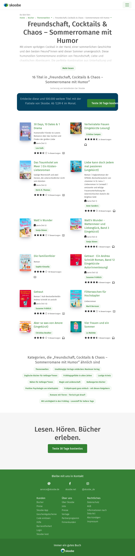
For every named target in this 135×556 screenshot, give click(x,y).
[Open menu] (127, 5)
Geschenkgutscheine (46, 514)
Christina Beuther (43, 333)
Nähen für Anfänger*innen (41, 382)
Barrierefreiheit (44, 526)
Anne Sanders (92, 206)
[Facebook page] (71, 486)
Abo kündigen (93, 517)
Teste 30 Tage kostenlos (103, 103)
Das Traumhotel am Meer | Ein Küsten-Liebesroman (46, 166)
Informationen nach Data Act (97, 512)
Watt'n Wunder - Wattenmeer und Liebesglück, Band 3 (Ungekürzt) (96, 226)
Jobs (64, 506)
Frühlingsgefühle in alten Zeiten (77, 375)
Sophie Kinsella (43, 267)
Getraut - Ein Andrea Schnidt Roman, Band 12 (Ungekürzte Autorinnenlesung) (99, 261)
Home (22, 18)
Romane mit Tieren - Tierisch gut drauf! (67, 395)
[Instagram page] (88, 486)
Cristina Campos (93, 134)
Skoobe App (42, 510)
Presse (65, 510)
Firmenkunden (69, 522)
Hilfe (39, 522)
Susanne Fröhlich (93, 277)
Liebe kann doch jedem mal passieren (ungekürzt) (99, 166)
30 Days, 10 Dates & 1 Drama (47, 126)
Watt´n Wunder (43, 220)
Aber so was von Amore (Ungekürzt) (48, 324)
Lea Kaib (39, 148)
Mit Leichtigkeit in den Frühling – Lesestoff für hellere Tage (67, 401)
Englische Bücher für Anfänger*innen (40, 375)
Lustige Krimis (104, 375)
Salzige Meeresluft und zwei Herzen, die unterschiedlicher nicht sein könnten (49, 178)
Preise (40, 506)
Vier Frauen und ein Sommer (96, 324)
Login (39, 530)
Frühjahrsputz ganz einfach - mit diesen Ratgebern (87, 388)
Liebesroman (90, 301)
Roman (37, 262)
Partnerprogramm (70, 518)
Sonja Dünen (41, 230)
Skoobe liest (43, 534)
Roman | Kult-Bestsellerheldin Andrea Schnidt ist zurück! (47, 298)
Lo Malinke (91, 333)
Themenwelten (43, 18)
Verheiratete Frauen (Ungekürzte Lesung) (97, 126)
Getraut (38, 291)
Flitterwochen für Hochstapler (95, 293)
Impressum (92, 521)
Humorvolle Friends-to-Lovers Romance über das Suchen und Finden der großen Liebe (47, 136)
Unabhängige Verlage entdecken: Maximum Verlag (77, 369)
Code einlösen (43, 518)
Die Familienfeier (44, 256)
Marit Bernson (92, 306)
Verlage (65, 514)
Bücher (31, 18)
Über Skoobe (68, 502)
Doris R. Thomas (43, 190)
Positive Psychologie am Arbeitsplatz (41, 388)
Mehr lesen (68, 68)
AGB (89, 506)
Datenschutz (93, 502)
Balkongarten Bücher (96, 382)
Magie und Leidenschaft (69, 382)
